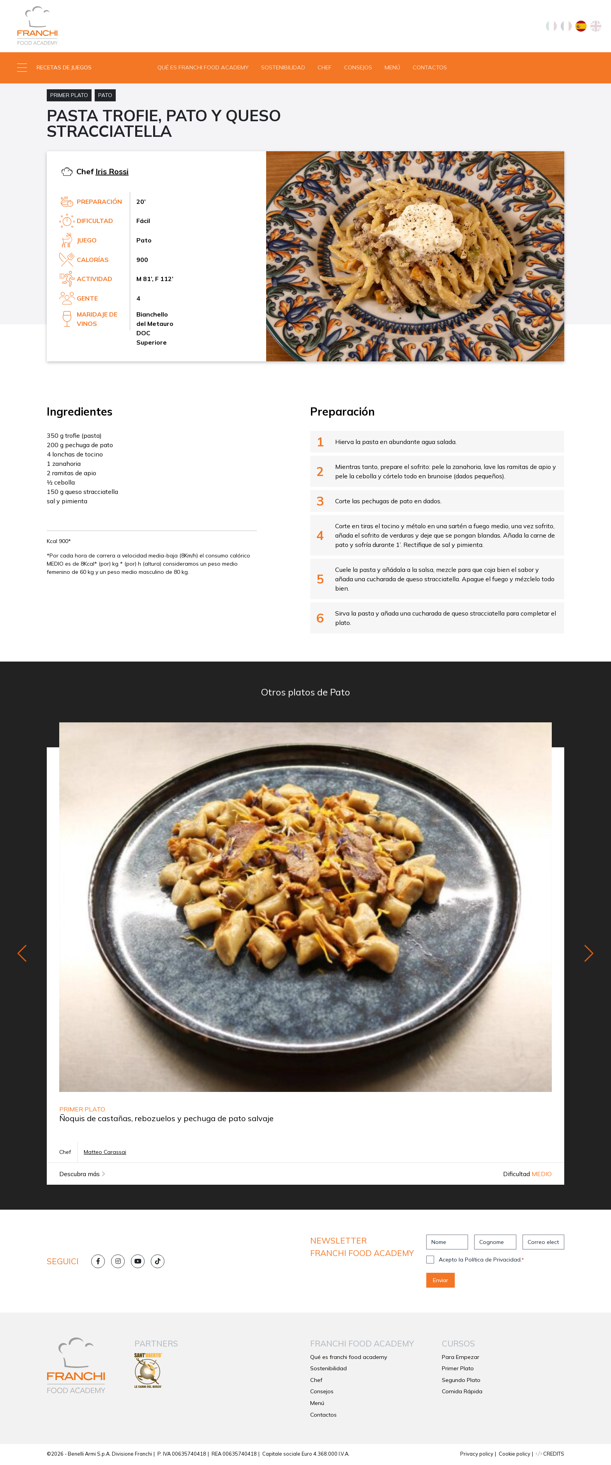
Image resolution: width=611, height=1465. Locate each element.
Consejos (358, 67)
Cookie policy (514, 1454)
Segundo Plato (461, 1380)
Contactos (430, 67)
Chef (325, 67)
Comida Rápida (462, 1392)
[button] (76, 68)
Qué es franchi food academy (203, 67)
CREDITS (550, 1454)
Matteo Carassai (105, 1153)
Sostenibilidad (283, 67)
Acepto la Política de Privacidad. (481, 1260)
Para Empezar (460, 1357)
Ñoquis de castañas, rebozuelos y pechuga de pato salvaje (166, 1119)
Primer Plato (69, 95)
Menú (392, 67)
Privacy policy (476, 1454)
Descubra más (82, 1175)
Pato (105, 95)
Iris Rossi (112, 172)
